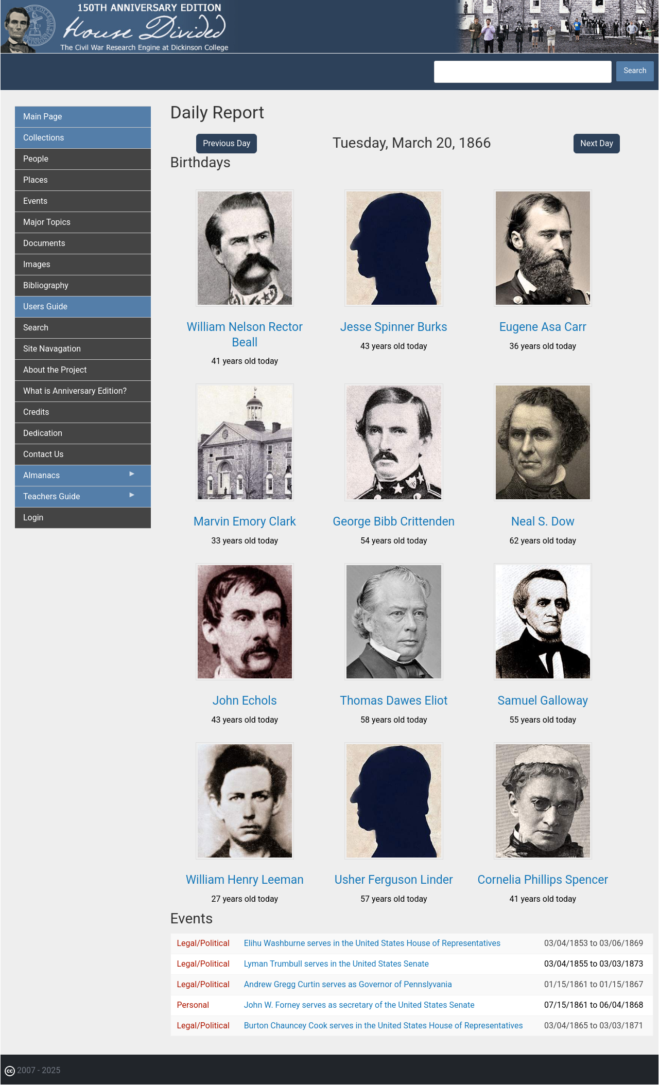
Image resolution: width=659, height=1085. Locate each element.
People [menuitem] (35, 159)
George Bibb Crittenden (394, 522)
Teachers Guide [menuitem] (80, 499)
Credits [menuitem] (36, 412)
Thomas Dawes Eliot (393, 701)
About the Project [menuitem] (54, 370)
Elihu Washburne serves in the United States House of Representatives (372, 943)
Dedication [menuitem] (42, 433)
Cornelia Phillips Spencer (543, 880)
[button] (245, 303)
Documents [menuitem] (44, 243)
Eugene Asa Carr (542, 327)
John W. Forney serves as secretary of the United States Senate (359, 1005)
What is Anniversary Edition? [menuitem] (75, 391)
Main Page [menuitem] (42, 116)
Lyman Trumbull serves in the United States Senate (336, 964)
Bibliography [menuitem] (45, 285)
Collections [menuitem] (43, 138)
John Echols (245, 701)
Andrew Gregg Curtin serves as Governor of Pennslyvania (348, 984)
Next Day (596, 143)
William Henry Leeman (245, 880)
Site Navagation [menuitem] (52, 349)
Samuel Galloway (543, 701)
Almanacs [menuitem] (80, 477)
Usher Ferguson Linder (394, 880)
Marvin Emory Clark (245, 522)
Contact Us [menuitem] (43, 454)
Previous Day (226, 143)
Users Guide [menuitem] (45, 306)
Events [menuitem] (35, 201)
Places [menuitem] (35, 180)
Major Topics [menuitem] (47, 222)
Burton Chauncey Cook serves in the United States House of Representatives (383, 1025)
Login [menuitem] (33, 517)
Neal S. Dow (543, 522)
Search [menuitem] (35, 327)
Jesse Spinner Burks (393, 327)
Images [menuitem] (36, 264)
